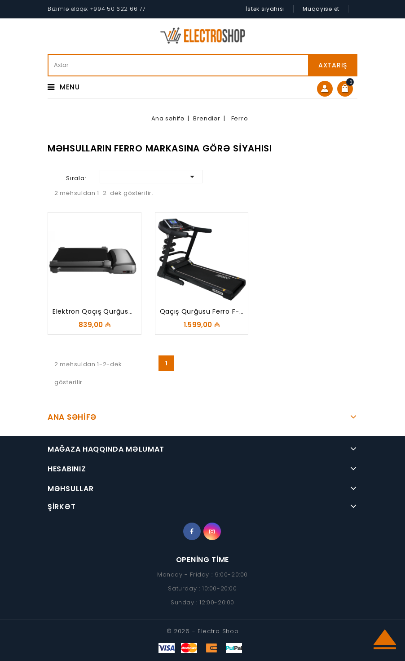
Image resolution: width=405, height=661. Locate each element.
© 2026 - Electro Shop (203, 631)
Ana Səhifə (72, 417)
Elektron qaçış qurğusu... (95, 311)
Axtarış (332, 65)
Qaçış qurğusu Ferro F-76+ (206, 311)
